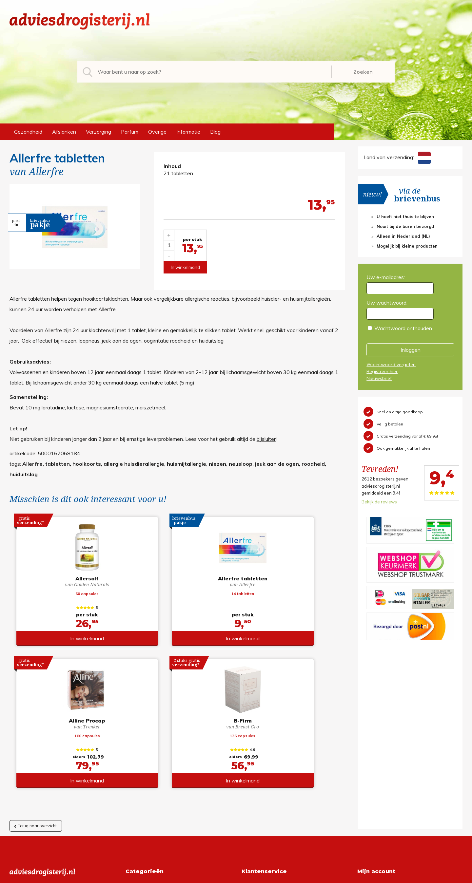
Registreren (370, 745)
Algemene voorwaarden (270, 745)
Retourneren (256, 755)
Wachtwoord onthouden (403, 328)
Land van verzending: (397, 157)
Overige (157, 131)
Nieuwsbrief (379, 378)
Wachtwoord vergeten (391, 364)
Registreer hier (382, 371)
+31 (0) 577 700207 (34, 755)
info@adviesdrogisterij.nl (38, 745)
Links (248, 787)
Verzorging (98, 131)
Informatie (188, 131)
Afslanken (64, 131)
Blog (215, 131)
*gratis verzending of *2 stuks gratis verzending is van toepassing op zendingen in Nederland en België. (236, 876)
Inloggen (411, 350)
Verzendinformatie (263, 766)
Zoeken (363, 71)
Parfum (129, 131)
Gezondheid (28, 131)
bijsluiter (266, 439)
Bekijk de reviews (379, 501)
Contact (251, 776)
